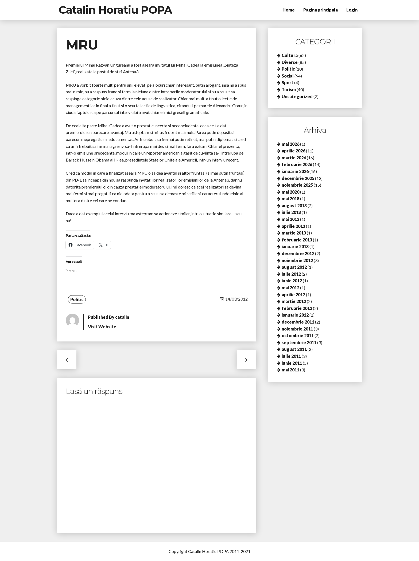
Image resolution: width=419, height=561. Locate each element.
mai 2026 (290, 144)
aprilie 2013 (293, 226)
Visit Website (102, 326)
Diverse (290, 62)
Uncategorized (297, 96)
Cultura (290, 55)
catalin (122, 317)
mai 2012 (290, 287)
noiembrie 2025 (297, 184)
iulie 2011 (291, 356)
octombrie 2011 (298, 335)
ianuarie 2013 (295, 246)
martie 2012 (294, 301)
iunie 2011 (292, 363)
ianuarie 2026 (295, 171)
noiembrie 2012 (297, 260)
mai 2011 (290, 369)
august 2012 (294, 267)
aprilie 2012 (293, 294)
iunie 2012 (292, 280)
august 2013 (294, 205)
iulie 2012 (291, 273)
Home (288, 9)
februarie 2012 (297, 308)
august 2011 (294, 349)
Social (288, 75)
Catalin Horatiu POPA (115, 9)
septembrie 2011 (299, 342)
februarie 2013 (297, 239)
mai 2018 (290, 198)
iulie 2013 (291, 212)
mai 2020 (290, 191)
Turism (289, 89)
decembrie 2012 (298, 253)
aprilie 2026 (293, 150)
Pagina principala (320, 9)
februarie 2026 (297, 164)
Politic (76, 299)
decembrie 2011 (298, 321)
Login (352, 9)
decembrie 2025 (298, 178)
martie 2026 (294, 157)
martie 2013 (294, 232)
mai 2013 (290, 219)
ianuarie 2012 (295, 314)
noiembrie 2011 (297, 328)
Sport (287, 82)
